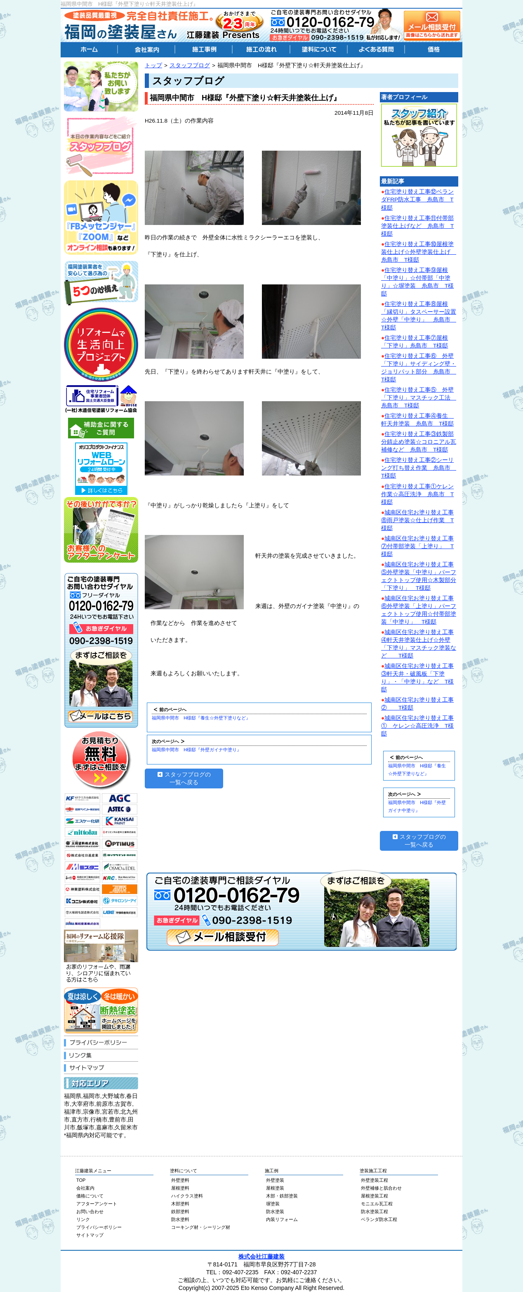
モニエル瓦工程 (377, 1203)
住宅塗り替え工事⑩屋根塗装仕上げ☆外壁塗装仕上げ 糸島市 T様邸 (418, 252)
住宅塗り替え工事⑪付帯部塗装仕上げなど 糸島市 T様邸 (417, 226)
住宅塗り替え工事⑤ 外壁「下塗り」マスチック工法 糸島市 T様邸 (418, 398)
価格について (90, 1195)
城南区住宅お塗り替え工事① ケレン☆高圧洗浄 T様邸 (417, 726)
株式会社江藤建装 (261, 1256)
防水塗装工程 (374, 1211)
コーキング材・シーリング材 (200, 1227)
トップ (153, 65)
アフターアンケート (96, 1203)
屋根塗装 (275, 1188)
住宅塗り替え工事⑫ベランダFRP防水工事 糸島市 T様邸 (417, 200)
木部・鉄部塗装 (282, 1195)
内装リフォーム (282, 1219)
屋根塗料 (180, 1188)
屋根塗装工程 (374, 1195)
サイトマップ (90, 1235)
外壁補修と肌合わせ (381, 1188)
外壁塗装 (275, 1180)
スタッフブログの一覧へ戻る (184, 778)
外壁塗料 (180, 1180)
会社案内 (85, 1188)
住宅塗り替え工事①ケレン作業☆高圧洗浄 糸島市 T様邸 (417, 494)
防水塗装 (275, 1211)
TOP (80, 1180)
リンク (83, 1219)
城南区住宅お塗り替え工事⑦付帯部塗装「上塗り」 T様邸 (417, 546)
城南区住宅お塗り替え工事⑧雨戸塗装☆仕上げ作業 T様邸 (417, 520)
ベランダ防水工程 (379, 1219)
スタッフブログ (190, 65)
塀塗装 (273, 1203)
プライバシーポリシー (99, 1227)
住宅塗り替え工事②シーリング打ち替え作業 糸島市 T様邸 (418, 468)
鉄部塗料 (180, 1211)
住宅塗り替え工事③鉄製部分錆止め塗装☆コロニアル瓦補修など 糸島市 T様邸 (418, 442)
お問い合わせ (90, 1211)
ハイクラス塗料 (187, 1195)
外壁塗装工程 (374, 1180)
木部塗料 (180, 1203)
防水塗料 (180, 1219)
